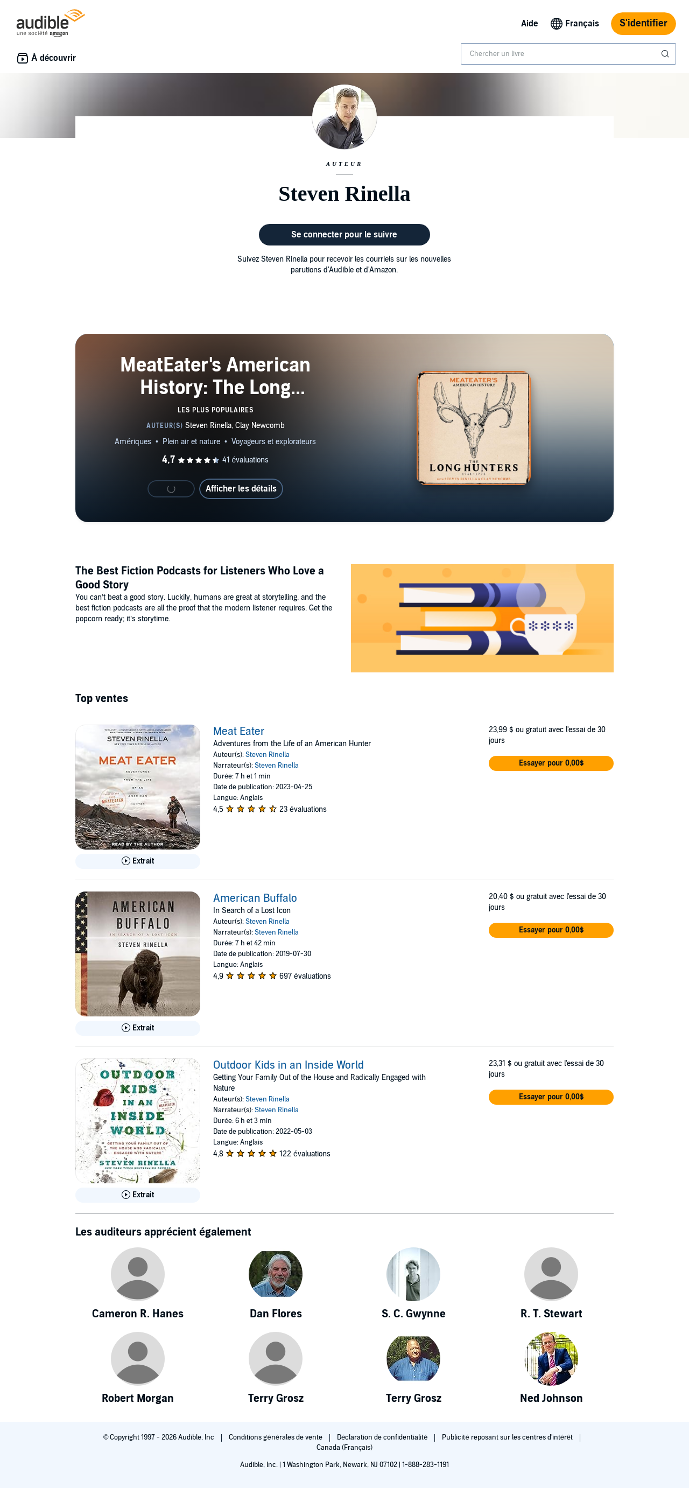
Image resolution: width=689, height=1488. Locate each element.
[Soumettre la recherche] (666, 54)
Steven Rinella (267, 754)
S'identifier (643, 23)
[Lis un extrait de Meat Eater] (137, 861)
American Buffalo (255, 898)
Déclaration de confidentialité (383, 1437)
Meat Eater (239, 731)
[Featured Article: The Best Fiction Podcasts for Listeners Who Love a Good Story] (482, 620)
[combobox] (568, 54)
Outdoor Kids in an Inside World (288, 1065)
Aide (529, 23)
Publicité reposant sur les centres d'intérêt (508, 1437)
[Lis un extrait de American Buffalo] (137, 1028)
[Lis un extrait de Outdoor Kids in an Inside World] (137, 1195)
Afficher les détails (241, 488)
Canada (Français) (345, 1447)
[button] (551, 763)
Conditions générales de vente (276, 1437)
